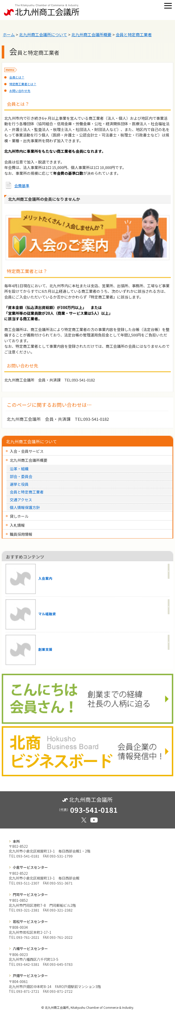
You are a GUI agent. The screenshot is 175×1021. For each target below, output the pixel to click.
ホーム (9, 35)
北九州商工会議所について (43, 35)
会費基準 (21, 185)
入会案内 (29, 579)
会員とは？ (16, 77)
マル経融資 (31, 614)
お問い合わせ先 (19, 90)
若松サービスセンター (30, 921)
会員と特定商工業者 (134, 35)
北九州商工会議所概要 (91, 35)
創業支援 (29, 650)
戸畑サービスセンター (30, 975)
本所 (16, 841)
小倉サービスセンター (30, 867)
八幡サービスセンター (30, 948)
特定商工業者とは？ (22, 84)
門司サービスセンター (30, 894)
